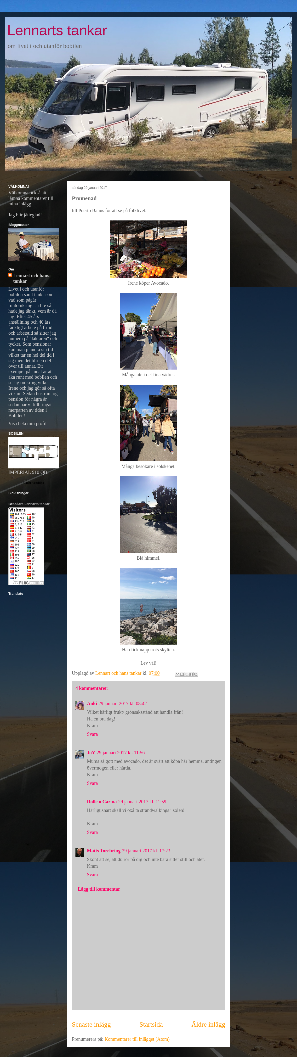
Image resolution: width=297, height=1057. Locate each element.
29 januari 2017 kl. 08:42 (122, 703)
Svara (92, 734)
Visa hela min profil (27, 423)
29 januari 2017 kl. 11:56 (121, 752)
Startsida (151, 1024)
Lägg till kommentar (99, 889)
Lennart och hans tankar (31, 278)
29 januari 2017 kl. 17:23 (146, 850)
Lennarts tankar (57, 30)
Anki (92, 703)
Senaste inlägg (91, 1024)
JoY (91, 752)
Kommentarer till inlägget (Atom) (137, 1039)
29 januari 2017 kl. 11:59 (142, 801)
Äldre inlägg (208, 1024)
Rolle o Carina (102, 801)
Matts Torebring (103, 850)
